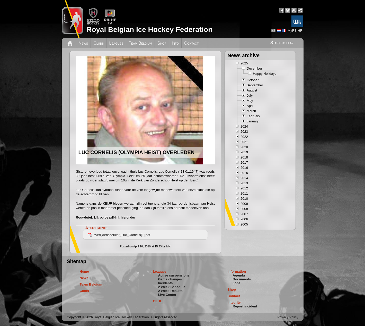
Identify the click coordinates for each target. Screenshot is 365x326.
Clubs (98, 43)
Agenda (239, 275)
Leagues (116, 43)
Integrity (234, 302)
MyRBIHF (295, 30)
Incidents (165, 283)
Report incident (245, 306)
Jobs (237, 283)
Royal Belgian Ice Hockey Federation (149, 30)
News (83, 43)
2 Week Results (170, 291)
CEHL (157, 301)
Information (237, 271)
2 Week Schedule (171, 287)
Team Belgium (140, 43)
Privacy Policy (288, 317)
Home (84, 271)
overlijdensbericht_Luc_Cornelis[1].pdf (119, 235)
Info (175, 43)
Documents (242, 279)
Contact (191, 43)
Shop (161, 43)
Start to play (281, 42)
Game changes (170, 279)
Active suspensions (174, 275)
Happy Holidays (264, 74)
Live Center (167, 295)
